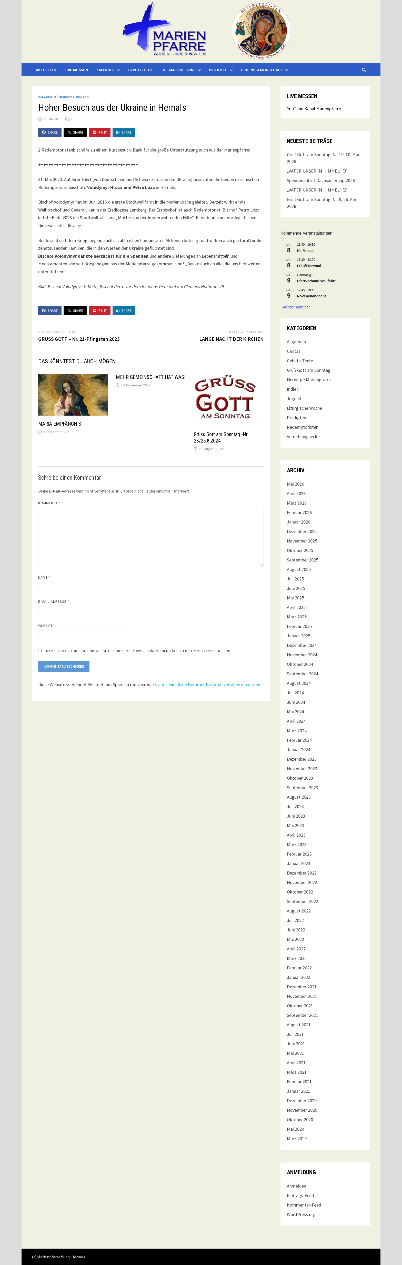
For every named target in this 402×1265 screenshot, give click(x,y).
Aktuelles (46, 69)
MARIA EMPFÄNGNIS (59, 424)
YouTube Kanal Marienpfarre (314, 109)
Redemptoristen (74, 96)
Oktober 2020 (300, 1119)
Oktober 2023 (300, 778)
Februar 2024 (299, 740)
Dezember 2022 (302, 873)
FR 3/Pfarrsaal (309, 266)
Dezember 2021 (302, 987)
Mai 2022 (295, 939)
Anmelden (296, 1186)
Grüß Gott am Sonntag (308, 370)
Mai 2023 (295, 825)
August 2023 (299, 797)
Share (50, 132)
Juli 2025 (295, 579)
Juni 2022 (296, 930)
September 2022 (302, 901)
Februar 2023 (299, 854)
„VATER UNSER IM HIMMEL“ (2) (317, 190)
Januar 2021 (298, 1091)
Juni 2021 (296, 1044)
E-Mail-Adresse (53, 601)
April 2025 (296, 607)
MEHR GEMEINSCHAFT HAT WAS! (150, 377)
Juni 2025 (296, 588)
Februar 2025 (299, 626)
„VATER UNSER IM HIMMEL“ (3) (317, 171)
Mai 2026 (295, 484)
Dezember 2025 (302, 531)
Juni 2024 (296, 702)
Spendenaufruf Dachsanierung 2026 (321, 180)
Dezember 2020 (302, 1100)
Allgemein (47, 96)
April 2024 (296, 721)
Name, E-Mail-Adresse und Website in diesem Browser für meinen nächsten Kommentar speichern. (139, 651)
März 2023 (297, 844)
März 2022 (297, 958)
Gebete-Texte (141, 69)
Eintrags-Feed (300, 1195)
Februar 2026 (299, 512)
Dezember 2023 (302, 759)
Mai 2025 (295, 598)
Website (45, 625)
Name (44, 577)
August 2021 (299, 1025)
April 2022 (296, 949)
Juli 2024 (295, 693)
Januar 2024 (298, 749)
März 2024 (297, 731)
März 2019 (297, 1138)
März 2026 (297, 503)
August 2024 (299, 683)
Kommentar (50, 503)
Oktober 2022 (300, 892)
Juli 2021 (295, 1034)
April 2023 (296, 835)
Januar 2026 (298, 522)
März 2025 (297, 617)
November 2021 (302, 996)
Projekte (218, 69)
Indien (293, 389)
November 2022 (302, 882)
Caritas (293, 351)
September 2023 (302, 787)
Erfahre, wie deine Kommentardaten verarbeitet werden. (206, 684)
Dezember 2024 (302, 645)
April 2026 (296, 493)
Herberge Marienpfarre (309, 380)
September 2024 (302, 674)
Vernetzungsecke (303, 436)
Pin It (100, 132)
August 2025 (299, 569)
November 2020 (302, 1110)
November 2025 (302, 541)
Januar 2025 (298, 636)
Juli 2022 (295, 920)
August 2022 (299, 911)
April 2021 (296, 1063)
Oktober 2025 (300, 550)
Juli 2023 (295, 806)
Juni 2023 (296, 816)
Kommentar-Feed (304, 1205)
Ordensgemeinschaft (262, 69)
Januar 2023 (298, 863)
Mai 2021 (295, 1053)
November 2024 (302, 655)
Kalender (105, 69)
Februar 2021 (299, 1082)
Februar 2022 (299, 968)
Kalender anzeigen (295, 307)
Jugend (294, 398)
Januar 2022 (298, 977)
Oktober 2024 (300, 664)
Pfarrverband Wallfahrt (316, 281)
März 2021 (297, 1072)
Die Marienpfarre (179, 69)
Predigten (296, 417)
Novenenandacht (311, 296)
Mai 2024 (295, 712)
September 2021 (302, 1015)
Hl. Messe (305, 251)
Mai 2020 (295, 1129)
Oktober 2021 (300, 1006)
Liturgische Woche (304, 408)
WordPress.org (301, 1214)
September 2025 (302, 560)
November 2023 (302, 768)
